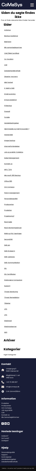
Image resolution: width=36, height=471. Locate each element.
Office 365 (8, 181)
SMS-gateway (9, 257)
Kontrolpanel (6, 457)
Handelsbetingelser (11, 123)
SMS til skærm (9, 251)
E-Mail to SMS (9, 88)
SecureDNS (8, 239)
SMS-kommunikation (12, 263)
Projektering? (9, 216)
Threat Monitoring (11, 292)
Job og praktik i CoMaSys (13, 152)
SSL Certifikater (10, 274)
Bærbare (7, 42)
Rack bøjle (8, 222)
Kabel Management (11, 158)
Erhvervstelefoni (10, 100)
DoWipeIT (5, 441)
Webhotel (8, 321)
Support (7, 286)
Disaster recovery (11, 76)
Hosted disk (8, 135)
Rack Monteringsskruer (13, 228)
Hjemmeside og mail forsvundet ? (16, 129)
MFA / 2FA (8, 169)
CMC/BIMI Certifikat (11, 53)
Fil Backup (8, 106)
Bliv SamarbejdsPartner (10, 417)
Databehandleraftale (12, 71)
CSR (5, 65)
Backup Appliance (11, 36)
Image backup (9, 140)
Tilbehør (7, 303)
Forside (7, 117)
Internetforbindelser (12, 146)
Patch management (12, 193)
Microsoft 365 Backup (12, 175)
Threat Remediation (11, 297)
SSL (5, 268)
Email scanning (9, 94)
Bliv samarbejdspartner (13, 47)
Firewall (7, 111)
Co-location (8, 59)
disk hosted (8, 82)
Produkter (8, 210)
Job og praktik (6, 410)
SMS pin (7, 245)
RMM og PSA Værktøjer (13, 233)
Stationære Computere (13, 280)
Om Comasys (9, 187)
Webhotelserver (10, 326)
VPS (5, 309)
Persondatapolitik (11, 199)
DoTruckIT (5, 438)
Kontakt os (8, 164)
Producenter (9, 204)
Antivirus (7, 30)
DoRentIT (4, 436)
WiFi (5, 332)
